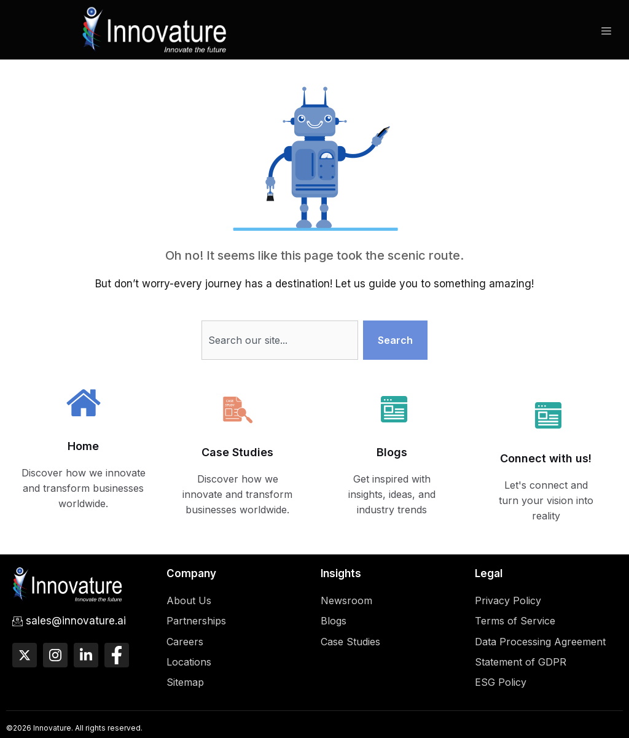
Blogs (392, 452)
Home (83, 446)
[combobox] (280, 340)
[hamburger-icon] (606, 31)
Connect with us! (546, 458)
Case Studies (237, 452)
